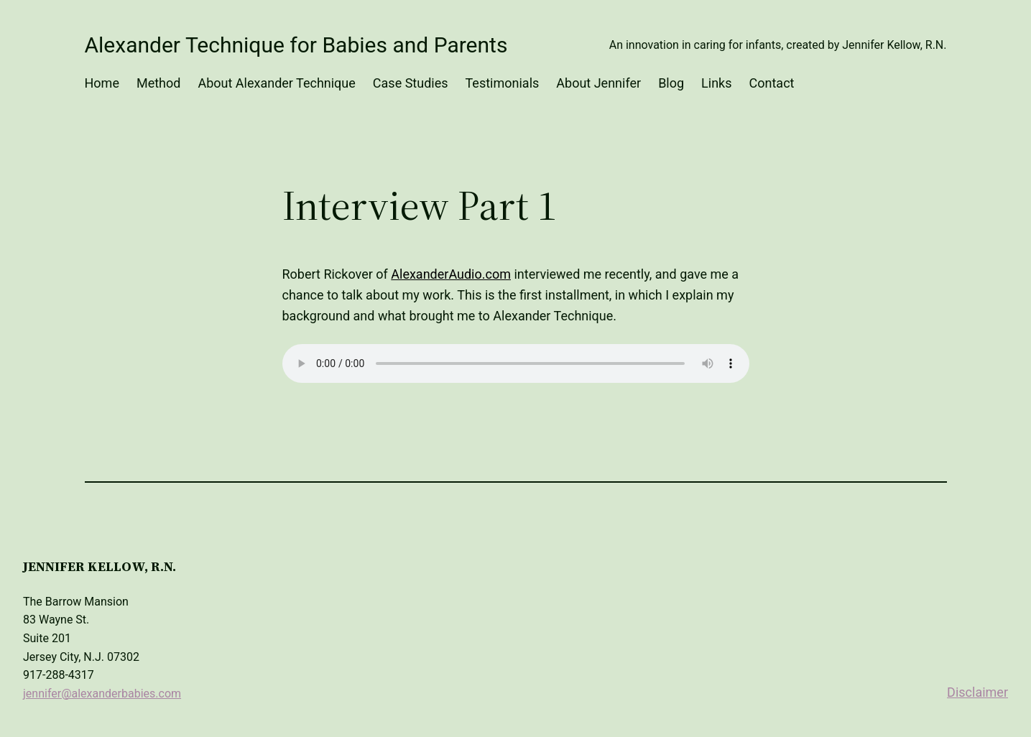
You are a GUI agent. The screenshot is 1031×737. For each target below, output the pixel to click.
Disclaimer (977, 692)
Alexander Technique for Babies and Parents (296, 44)
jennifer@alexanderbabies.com (102, 693)
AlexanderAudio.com (451, 274)
